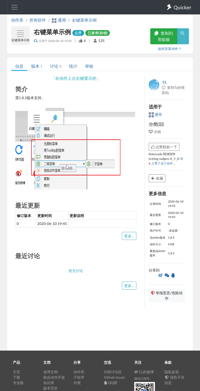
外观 (77, 382)
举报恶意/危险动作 (166, 295)
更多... (129, 236)
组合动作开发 (54, 377)
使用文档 (50, 372)
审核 (89, 66)
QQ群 (110, 382)
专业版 (18, 382)
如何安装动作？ (169, 49)
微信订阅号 (142, 378)
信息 (19, 66)
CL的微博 (144, 372)
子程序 (78, 377)
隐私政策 (171, 372)
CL (36, 40)
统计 (73, 66)
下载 (16, 377)
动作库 (17, 20)
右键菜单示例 (84, 20)
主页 (16, 372)
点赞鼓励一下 (164, 147)
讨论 (55, 66)
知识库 (48, 382)
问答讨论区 (113, 372)
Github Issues (114, 377)
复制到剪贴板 (164, 36)
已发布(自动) (98, 33)
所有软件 (37, 20)
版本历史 (50, 388)
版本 (36, 66)
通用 (155, 114)
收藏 (157, 178)
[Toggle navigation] (14, 7)
